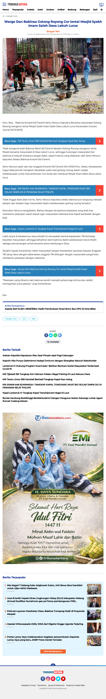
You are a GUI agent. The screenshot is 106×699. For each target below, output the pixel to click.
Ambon (50, 9)
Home (6, 9)
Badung (72, 9)
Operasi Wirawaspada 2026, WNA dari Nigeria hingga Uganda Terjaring (45, 624)
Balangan (85, 9)
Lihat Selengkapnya (53, 651)
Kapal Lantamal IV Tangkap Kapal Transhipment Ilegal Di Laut (50, 228)
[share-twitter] (51, 335)
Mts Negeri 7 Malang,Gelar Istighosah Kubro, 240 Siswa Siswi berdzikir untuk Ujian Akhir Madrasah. (45, 587)
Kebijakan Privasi (28, 685)
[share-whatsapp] (55, 335)
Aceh (40, 9)
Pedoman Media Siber (75, 685)
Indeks (30, 9)
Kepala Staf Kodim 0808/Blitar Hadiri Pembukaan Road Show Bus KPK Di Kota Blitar (50, 309)
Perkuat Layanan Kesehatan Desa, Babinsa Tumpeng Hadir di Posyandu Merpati (46, 612)
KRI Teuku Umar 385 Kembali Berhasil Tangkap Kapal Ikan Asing (51, 141)
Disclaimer (41, 685)
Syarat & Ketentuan (56, 685)
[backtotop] (53, 666)
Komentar (53, 342)
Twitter (59, 680)
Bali (95, 9)
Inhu (24, 319)
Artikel (60, 9)
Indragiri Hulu (11, 319)
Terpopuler (18, 9)
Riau (34, 319)
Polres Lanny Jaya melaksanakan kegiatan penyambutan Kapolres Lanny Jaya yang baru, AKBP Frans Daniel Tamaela (43, 638)
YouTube (65, 680)
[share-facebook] (46, 335)
